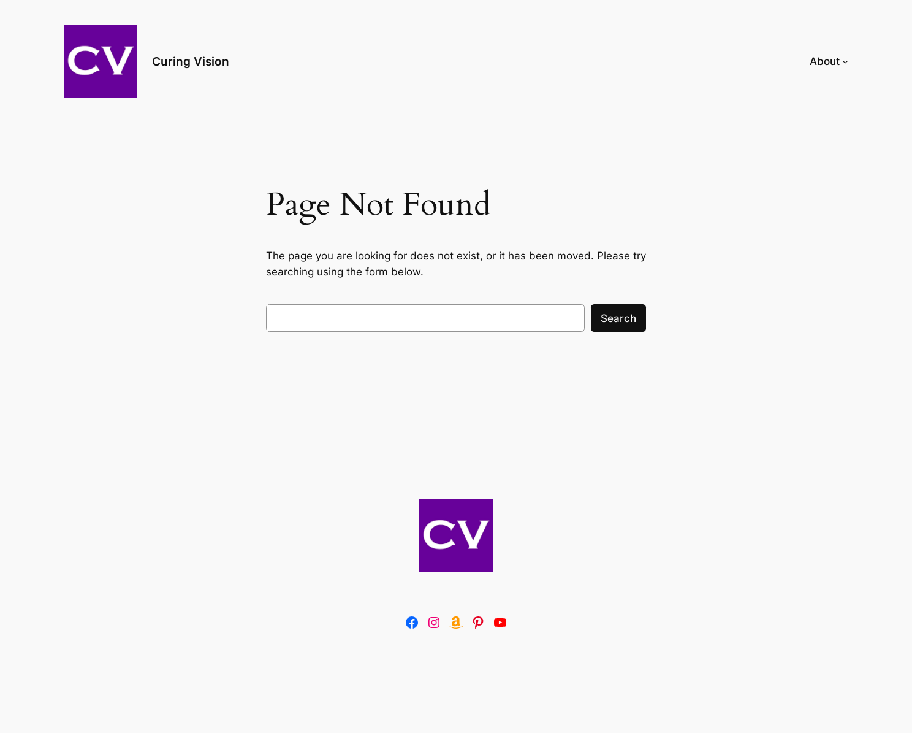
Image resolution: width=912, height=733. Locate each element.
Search (618, 318)
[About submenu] (845, 61)
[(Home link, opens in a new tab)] (456, 535)
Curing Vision (190, 61)
